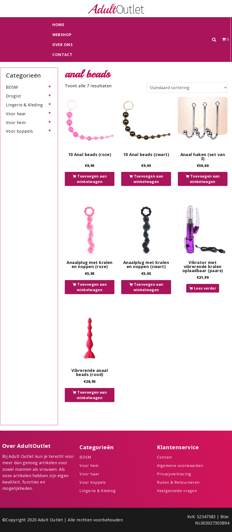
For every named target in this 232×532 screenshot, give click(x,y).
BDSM (12, 87)
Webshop (62, 34)
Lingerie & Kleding (24, 104)
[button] (214, 40)
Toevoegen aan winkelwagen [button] (92, 179)
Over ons (62, 44)
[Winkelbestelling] (186, 88)
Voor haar (16, 113)
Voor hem (16, 122)
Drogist (13, 96)
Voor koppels (19, 131)
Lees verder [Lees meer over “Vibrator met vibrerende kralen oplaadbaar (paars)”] (205, 288)
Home (58, 24)
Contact (62, 54)
